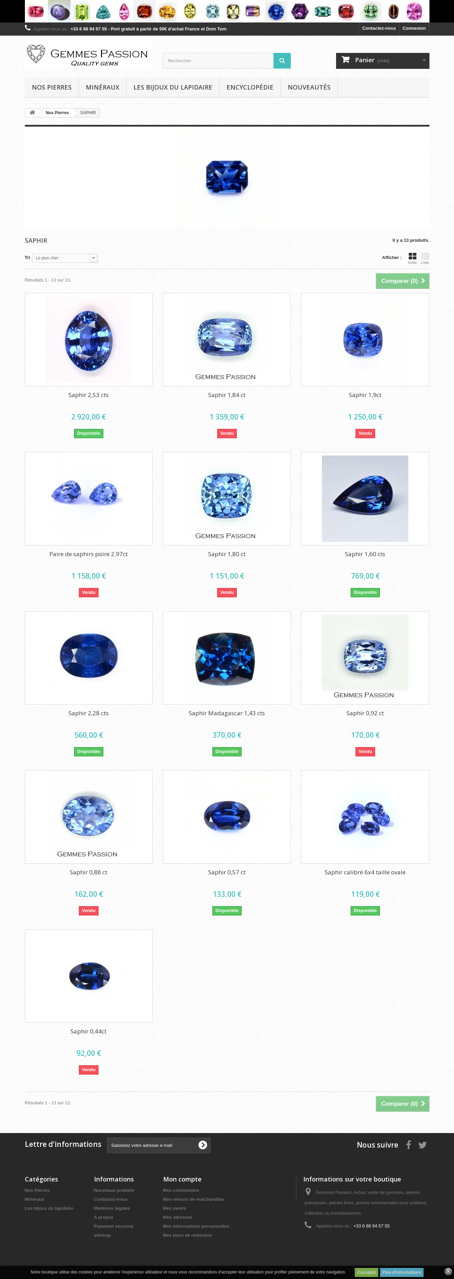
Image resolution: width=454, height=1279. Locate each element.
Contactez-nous (379, 28)
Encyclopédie (250, 87)
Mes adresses (178, 1217)
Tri (27, 257)
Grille (412, 258)
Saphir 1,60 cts (365, 554)
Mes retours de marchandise (193, 1199)
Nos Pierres (37, 1190)
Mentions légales (112, 1208)
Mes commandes (181, 1190)
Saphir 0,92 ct (365, 713)
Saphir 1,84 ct (226, 395)
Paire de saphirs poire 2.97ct (88, 554)
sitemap (102, 1235)
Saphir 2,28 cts (88, 713)
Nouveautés (309, 87)
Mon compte (182, 1179)
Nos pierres (52, 87)
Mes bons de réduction (187, 1235)
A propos (104, 1217)
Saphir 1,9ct (365, 395)
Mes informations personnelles (196, 1226)
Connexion (414, 28)
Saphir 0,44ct (88, 1031)
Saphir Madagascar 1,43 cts (227, 713)
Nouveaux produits (114, 1190)
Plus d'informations (401, 1272)
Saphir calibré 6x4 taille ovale (365, 872)
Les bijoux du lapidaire (172, 87)
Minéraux (102, 87)
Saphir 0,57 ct (226, 872)
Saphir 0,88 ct (88, 872)
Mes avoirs (174, 1208)
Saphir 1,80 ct (226, 554)
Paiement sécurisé (113, 1226)
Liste (425, 258)
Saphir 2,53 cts (88, 395)
